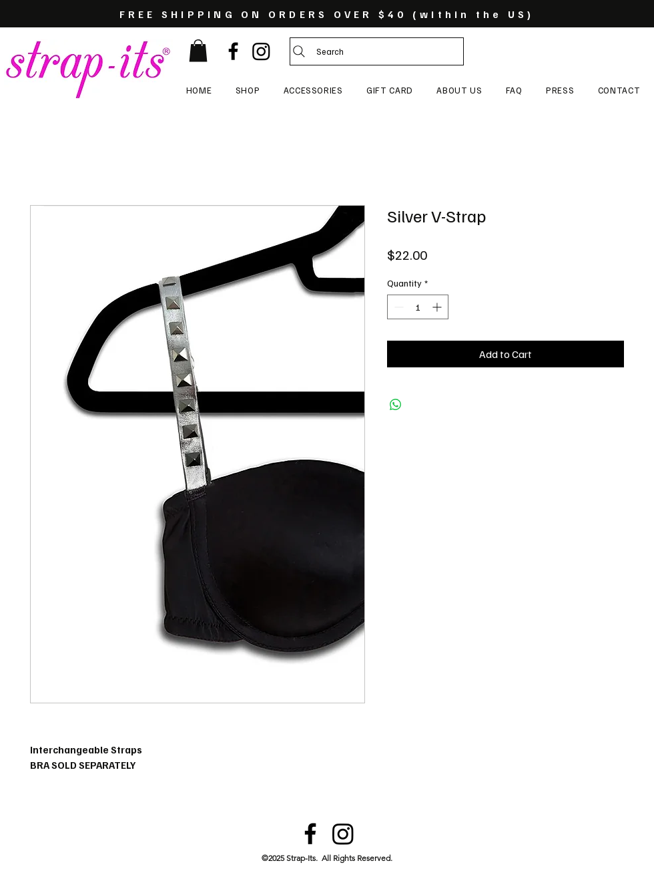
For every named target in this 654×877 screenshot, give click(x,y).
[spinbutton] (418, 307)
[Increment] (438, 307)
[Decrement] (397, 307)
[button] (198, 50)
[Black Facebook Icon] (233, 51)
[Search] (377, 51)
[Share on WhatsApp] (396, 405)
